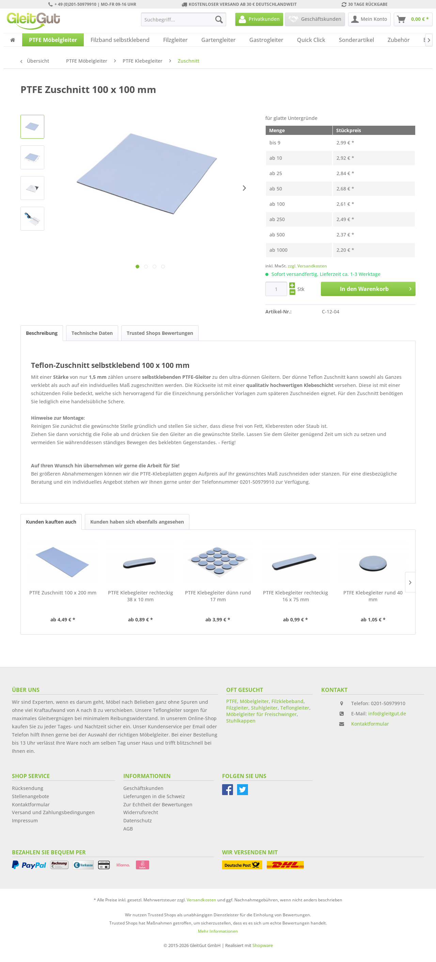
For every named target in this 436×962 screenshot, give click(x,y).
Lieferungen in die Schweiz (154, 796)
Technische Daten (92, 333)
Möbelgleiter (254, 701)
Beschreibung (42, 333)
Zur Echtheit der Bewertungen (157, 804)
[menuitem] (183, 19)
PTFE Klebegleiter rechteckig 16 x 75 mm (295, 596)
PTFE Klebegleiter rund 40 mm (373, 596)
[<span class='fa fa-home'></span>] (12, 39)
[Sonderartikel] (356, 39)
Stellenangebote (30, 796)
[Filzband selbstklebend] (120, 39)
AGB (128, 828)
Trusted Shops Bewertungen (160, 333)
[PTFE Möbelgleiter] (53, 39)
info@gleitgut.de (387, 713)
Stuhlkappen (240, 720)
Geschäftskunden (143, 788)
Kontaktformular (370, 723)
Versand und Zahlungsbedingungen (53, 812)
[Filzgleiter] (175, 39)
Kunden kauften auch (51, 521)
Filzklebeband (287, 701)
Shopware (262, 945)
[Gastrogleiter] (266, 39)
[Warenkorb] (413, 19)
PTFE (231, 701)
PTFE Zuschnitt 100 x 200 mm (62, 592)
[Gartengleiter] (218, 39)
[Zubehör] (399, 39)
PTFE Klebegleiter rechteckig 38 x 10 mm (140, 596)
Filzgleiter (237, 707)
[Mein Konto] (369, 19)
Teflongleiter (294, 707)
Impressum (25, 820)
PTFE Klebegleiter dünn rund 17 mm (218, 596)
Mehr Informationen (218, 931)
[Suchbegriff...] (183, 19)
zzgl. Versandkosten (307, 266)
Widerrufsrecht (140, 812)
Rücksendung (27, 788)
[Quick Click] (311, 39)
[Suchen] (219, 19)
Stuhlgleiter (264, 707)
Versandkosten (201, 900)
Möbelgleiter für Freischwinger (261, 714)
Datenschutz (137, 820)
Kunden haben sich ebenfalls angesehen (137, 521)
